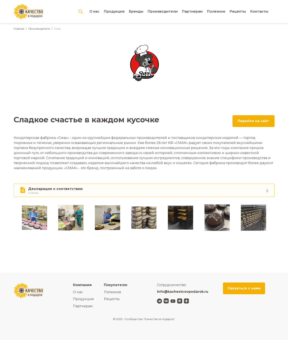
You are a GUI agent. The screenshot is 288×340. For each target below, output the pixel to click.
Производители (162, 11)
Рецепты (238, 11)
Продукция (114, 11)
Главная (19, 28)
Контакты (259, 11)
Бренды (136, 11)
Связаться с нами (244, 288)
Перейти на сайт (253, 121)
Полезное (216, 11)
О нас (94, 11)
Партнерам (192, 11)
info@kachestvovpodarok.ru (182, 292)
